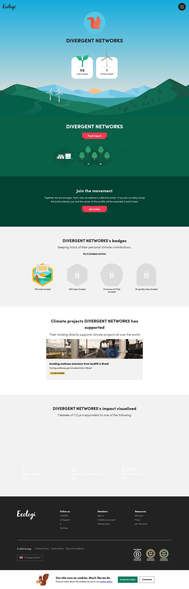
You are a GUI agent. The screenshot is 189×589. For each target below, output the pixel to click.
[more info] (24, 478)
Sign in (101, 515)
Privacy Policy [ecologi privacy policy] (42, 561)
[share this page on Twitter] (186, 43)
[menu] (182, 7)
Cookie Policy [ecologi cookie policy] (57, 561)
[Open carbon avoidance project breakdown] (107, 68)
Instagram (65, 519)
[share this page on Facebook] (186, 37)
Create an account (106, 519)
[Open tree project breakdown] (82, 68)
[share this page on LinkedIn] (186, 48)
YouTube (64, 528)
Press (137, 519)
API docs (139, 515)
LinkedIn (64, 515)
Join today (94, 209)
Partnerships (104, 524)
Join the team (141, 524)
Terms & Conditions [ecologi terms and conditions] (75, 561)
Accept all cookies (127, 579)
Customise (147, 579)
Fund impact (94, 135)
